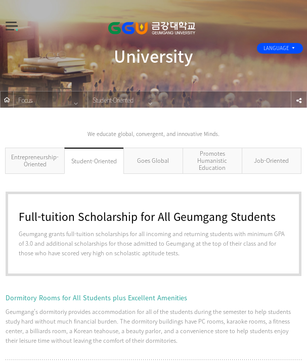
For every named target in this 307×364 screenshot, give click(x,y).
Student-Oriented (113, 100)
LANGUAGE (280, 48)
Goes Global (153, 160)
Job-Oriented (271, 160)
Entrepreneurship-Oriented (35, 160)
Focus (25, 100)
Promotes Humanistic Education (212, 160)
